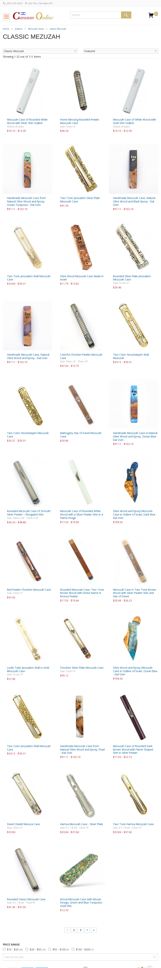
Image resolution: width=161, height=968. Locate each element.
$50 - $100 (61, 949)
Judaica (18, 28)
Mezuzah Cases (36, 28)
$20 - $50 (37, 949)
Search (126, 15)
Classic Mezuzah (58, 28)
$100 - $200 (84, 949)
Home (6, 28)
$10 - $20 (15, 949)
